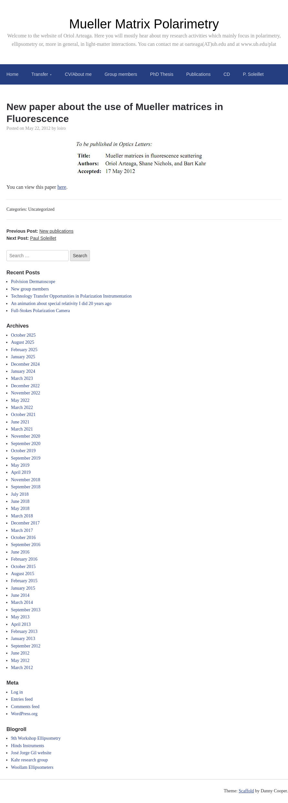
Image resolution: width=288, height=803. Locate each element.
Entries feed (22, 699)
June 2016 (20, 552)
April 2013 (21, 624)
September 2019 (25, 458)
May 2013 (20, 617)
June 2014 (20, 595)
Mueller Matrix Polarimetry (144, 24)
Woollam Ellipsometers (32, 767)
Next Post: (31, 238)
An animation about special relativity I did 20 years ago (61, 303)
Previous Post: (40, 231)
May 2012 (20, 660)
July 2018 (20, 494)
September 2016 (25, 544)
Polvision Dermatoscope (33, 281)
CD (226, 74)
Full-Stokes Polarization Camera (40, 310)
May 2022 (20, 400)
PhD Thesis (161, 74)
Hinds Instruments (27, 745)
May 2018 (20, 508)
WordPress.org (24, 713)
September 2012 (25, 646)
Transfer (39, 74)
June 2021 (20, 422)
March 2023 (22, 378)
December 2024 (25, 364)
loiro (61, 128)
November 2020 (25, 436)
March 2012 (22, 667)
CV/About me (78, 74)
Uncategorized (41, 209)
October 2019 (23, 450)
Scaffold (246, 790)
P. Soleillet (253, 74)
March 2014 (22, 602)
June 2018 (20, 501)
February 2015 (24, 580)
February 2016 (24, 559)
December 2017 (25, 523)
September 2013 (25, 609)
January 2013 (23, 638)
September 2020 (25, 443)
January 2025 (23, 356)
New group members (30, 289)
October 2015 (23, 566)
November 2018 (25, 479)
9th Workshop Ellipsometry (36, 738)
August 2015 (22, 573)
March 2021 (22, 429)
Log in (17, 692)
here (61, 187)
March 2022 (22, 407)
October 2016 (23, 537)
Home (12, 74)
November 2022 (25, 393)
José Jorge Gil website (31, 752)
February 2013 (24, 631)
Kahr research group (29, 759)
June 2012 (20, 653)
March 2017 (22, 530)
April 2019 (21, 472)
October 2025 (23, 335)
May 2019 (20, 465)
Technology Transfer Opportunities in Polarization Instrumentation (71, 296)
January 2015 (23, 588)
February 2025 (24, 349)
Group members (120, 74)
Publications (198, 74)
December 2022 (25, 385)
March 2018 (22, 515)
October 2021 (23, 414)
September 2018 (25, 486)
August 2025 (22, 342)
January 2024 (23, 371)
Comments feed (25, 706)
